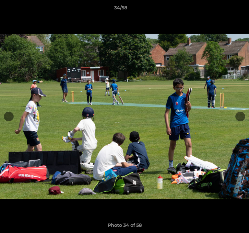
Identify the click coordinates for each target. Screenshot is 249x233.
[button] (226, 9)
